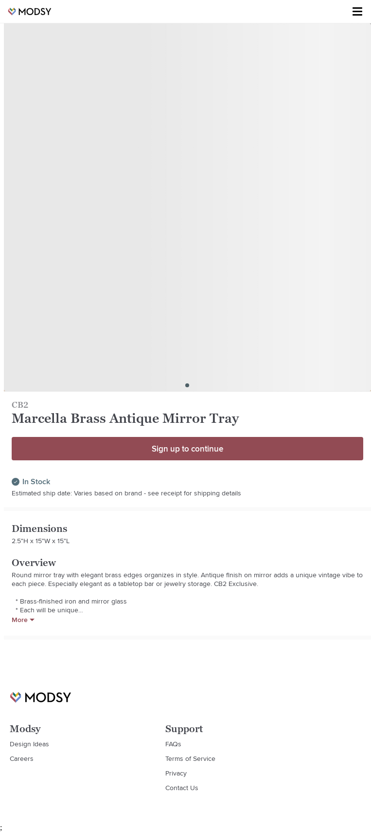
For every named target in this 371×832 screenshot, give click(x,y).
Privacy (176, 773)
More (23, 619)
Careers (22, 758)
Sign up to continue (187, 448)
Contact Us (181, 787)
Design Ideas (29, 743)
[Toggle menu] (357, 11)
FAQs (173, 743)
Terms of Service (190, 758)
